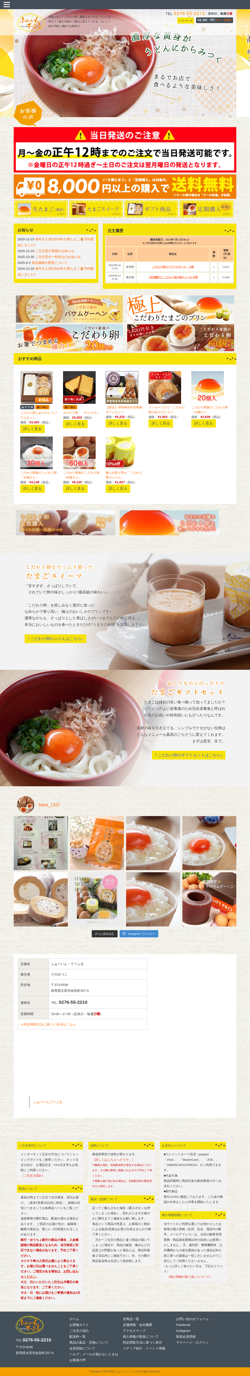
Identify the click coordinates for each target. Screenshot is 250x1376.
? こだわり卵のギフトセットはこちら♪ (188, 755)
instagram (183, 1330)
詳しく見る (32, 429)
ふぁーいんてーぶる (48, 1102)
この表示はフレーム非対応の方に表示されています (169, 259)
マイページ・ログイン (192, 1342)
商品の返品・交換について (88, 1342)
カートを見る (224, 20)
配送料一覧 (77, 1336)
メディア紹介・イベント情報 (144, 1348)
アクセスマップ (134, 1330)
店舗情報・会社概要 (137, 1325)
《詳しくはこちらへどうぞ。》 (113, 1159)
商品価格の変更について (49, 262)
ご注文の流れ (79, 1330)
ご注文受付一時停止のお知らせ (58, 257)
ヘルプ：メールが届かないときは (93, 1354)
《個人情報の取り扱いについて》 (188, 1276)
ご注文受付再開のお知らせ (54, 251)
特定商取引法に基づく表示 (142, 1342)
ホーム (74, 1319)
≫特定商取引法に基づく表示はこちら (48, 1024)
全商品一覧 (131, 1319)
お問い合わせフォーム (192, 1319)
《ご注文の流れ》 (33, 1175)
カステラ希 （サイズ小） (81, 412)
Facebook (183, 1325)
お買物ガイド (79, 1325)
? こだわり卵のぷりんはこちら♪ (55, 639)
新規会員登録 (186, 1336)
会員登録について (82, 1348)
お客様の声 (77, 1360)
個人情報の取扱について (141, 1336)
